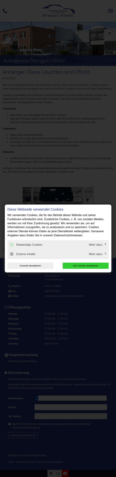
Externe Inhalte (23, 254)
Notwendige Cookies (26, 244)
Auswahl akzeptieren (30, 265)
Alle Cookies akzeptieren (86, 265)
